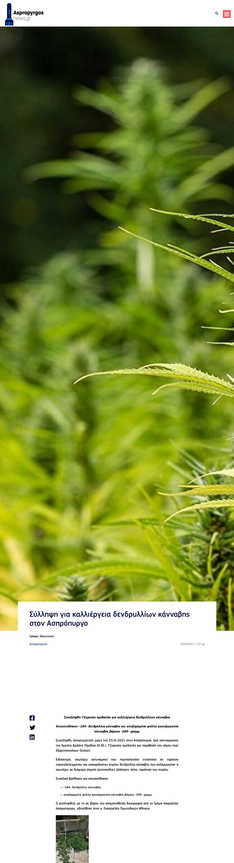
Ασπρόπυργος (38, 644)
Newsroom (47, 636)
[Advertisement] (117, 680)
